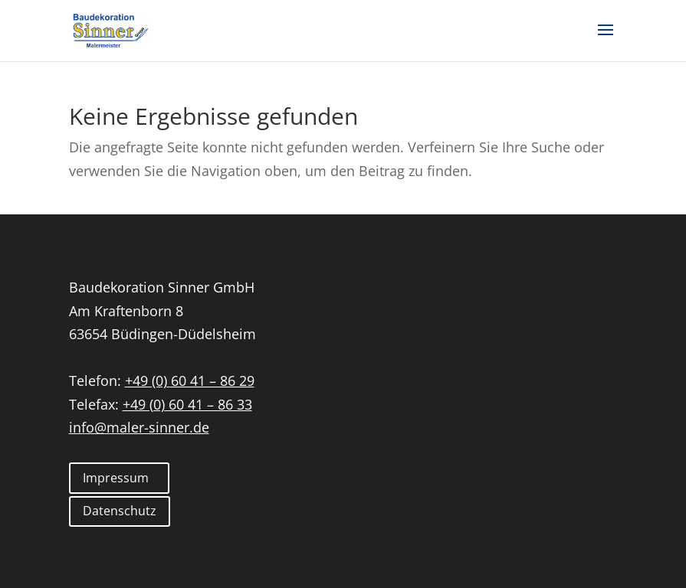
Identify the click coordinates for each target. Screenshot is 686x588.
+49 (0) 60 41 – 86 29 (189, 380)
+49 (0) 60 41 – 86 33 (187, 404)
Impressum (116, 477)
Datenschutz (119, 510)
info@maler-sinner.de (139, 427)
